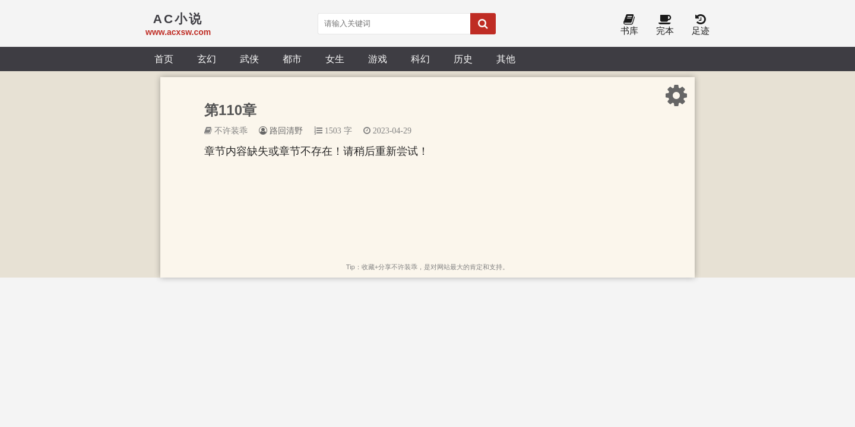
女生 (334, 58)
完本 (665, 25)
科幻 (420, 58)
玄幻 (206, 58)
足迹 (701, 25)
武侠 (249, 58)
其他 (505, 58)
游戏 (377, 58)
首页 (163, 58)
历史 (463, 58)
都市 (292, 58)
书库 (629, 25)
